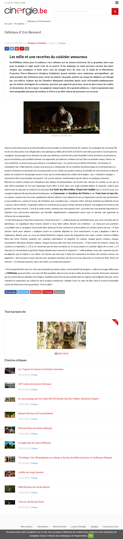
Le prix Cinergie (78, 526)
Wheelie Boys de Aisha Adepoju (35, 428)
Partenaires (42, 526)
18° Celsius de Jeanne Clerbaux (34, 384)
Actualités (19, 23)
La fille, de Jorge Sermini (30, 472)
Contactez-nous (110, 526)
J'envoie (59, 292)
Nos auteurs (27, 526)
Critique (62, 43)
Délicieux (62, 353)
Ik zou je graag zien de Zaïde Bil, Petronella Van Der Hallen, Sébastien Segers (58, 398)
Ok (90, 535)
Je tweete (23, 292)
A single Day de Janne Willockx (34, 442)
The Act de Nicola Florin (31, 501)
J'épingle (47, 292)
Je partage (11, 292)
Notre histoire (59, 526)
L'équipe (94, 526)
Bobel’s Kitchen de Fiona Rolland (35, 413)
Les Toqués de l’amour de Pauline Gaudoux (40, 369)
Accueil (8, 23)
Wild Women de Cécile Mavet (34, 487)
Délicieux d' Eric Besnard (38, 21)
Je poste (36, 292)
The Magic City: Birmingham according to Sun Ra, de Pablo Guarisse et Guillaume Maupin (65, 457)
